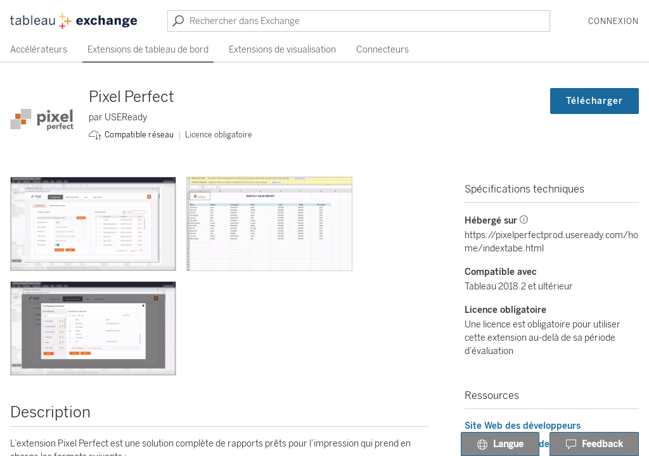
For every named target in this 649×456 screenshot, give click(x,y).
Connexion (613, 21)
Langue (500, 444)
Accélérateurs (38, 49)
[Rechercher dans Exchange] (358, 21)
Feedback (594, 444)
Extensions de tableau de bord (148, 49)
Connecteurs (382, 49)
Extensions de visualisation (282, 49)
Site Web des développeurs (523, 426)
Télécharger (594, 101)
